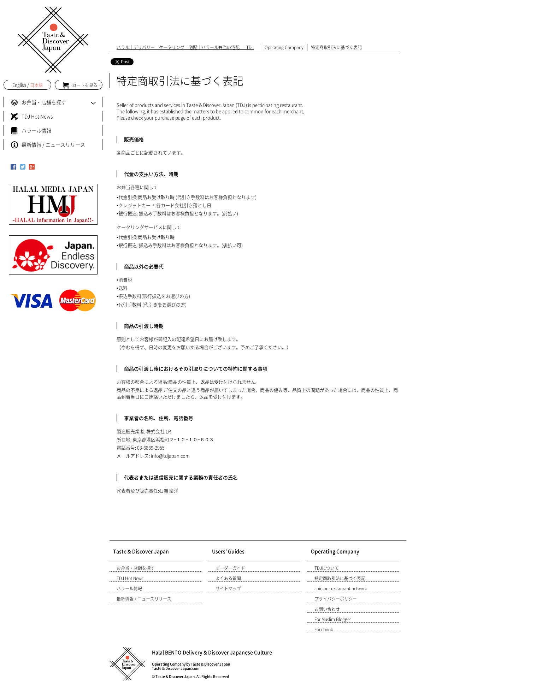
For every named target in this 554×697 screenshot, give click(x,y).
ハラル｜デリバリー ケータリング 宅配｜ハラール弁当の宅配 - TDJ (185, 47)
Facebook (323, 629)
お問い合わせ (327, 609)
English (19, 85)
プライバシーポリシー (335, 599)
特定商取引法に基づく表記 (339, 578)
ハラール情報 (129, 588)
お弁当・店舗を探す (136, 568)
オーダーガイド (230, 568)
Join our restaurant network (340, 588)
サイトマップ (228, 588)
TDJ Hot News (130, 578)
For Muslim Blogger (332, 619)
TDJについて (326, 568)
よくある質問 (228, 578)
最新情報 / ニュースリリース (144, 599)
